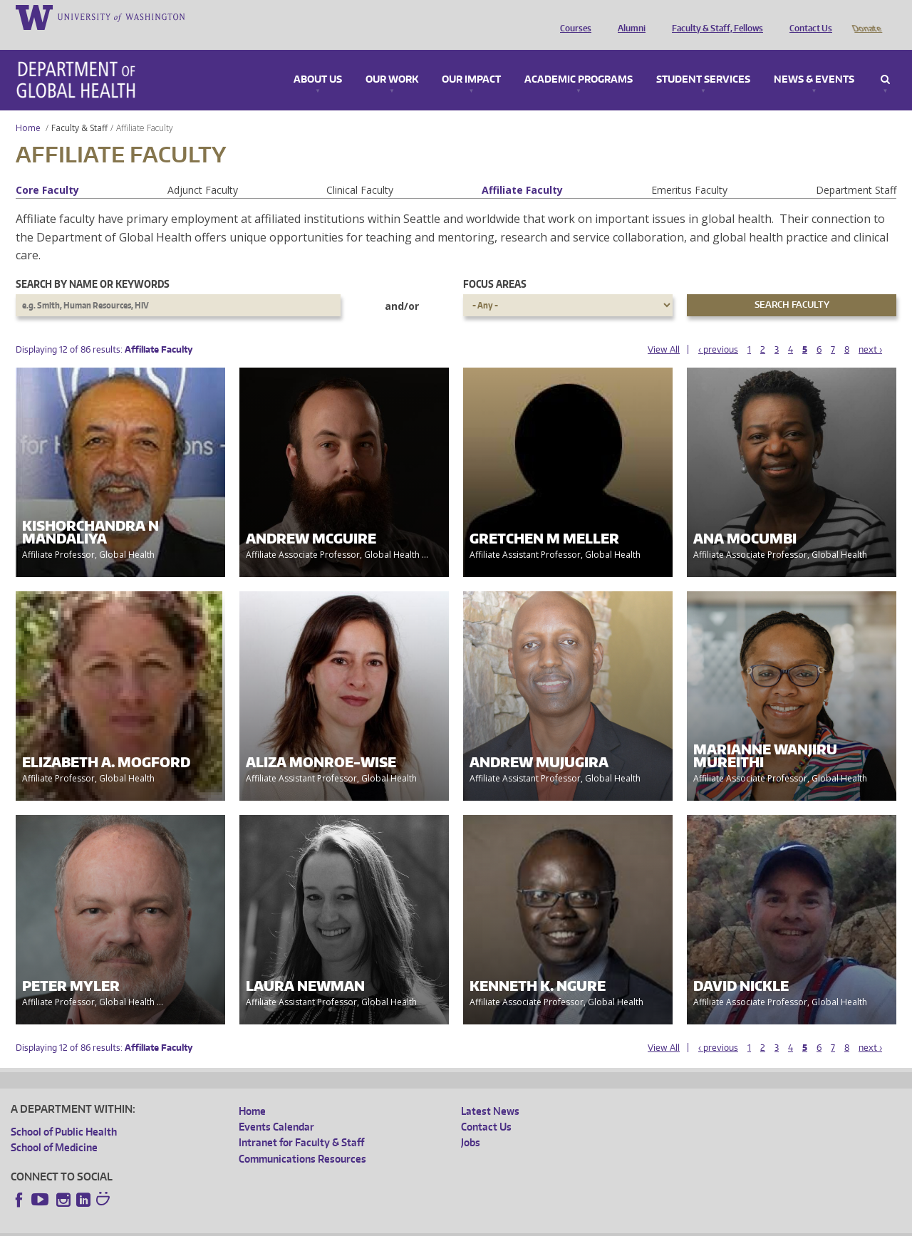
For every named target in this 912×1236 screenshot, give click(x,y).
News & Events (814, 60)
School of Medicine (54, 1127)
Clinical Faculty (359, 170)
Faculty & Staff (79, 108)
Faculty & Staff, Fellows (714, 16)
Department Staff (856, 170)
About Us (318, 60)
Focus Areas (495, 264)
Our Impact (471, 60)
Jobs (470, 1122)
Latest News (490, 1091)
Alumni (628, 16)
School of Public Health (64, 1112)
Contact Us (807, 16)
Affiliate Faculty (522, 170)
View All (664, 329)
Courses (572, 16)
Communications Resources (302, 1139)
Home (28, 108)
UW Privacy (199, 1224)
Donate (866, 16)
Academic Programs (578, 60)
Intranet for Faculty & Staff (301, 1122)
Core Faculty (47, 170)
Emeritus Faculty (689, 170)
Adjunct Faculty (202, 170)
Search (885, 60)
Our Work (392, 60)
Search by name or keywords (93, 264)
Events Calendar (276, 1107)
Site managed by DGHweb (342, 1224)
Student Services (703, 60)
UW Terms (257, 1224)
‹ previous (718, 329)
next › (870, 329)
